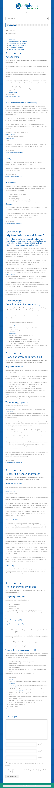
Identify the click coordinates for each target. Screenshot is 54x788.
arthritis (11, 679)
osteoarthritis (8, 644)
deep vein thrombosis (14, 326)
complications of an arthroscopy (13, 176)
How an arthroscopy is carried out (17, 45)
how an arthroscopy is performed (14, 152)
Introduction (12, 39)
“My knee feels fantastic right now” (18, 41)
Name (39, 744)
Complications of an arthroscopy (17, 43)
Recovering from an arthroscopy (17, 47)
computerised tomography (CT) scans (15, 620)
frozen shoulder (13, 92)
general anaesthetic (10, 134)
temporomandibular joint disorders (18, 691)
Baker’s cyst (12, 683)
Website (40, 757)
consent (7, 394)
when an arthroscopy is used (12, 96)
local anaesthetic (9, 138)
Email (39, 751)
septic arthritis (12, 333)
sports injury (8, 640)
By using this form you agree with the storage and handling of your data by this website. (26, 771)
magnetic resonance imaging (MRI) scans (16, 624)
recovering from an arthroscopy (13, 223)
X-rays (7, 616)
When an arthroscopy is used (16, 49)
